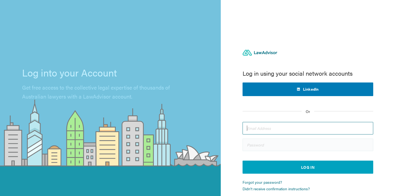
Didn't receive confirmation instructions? (276, 188)
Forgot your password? (262, 182)
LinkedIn (311, 89)
